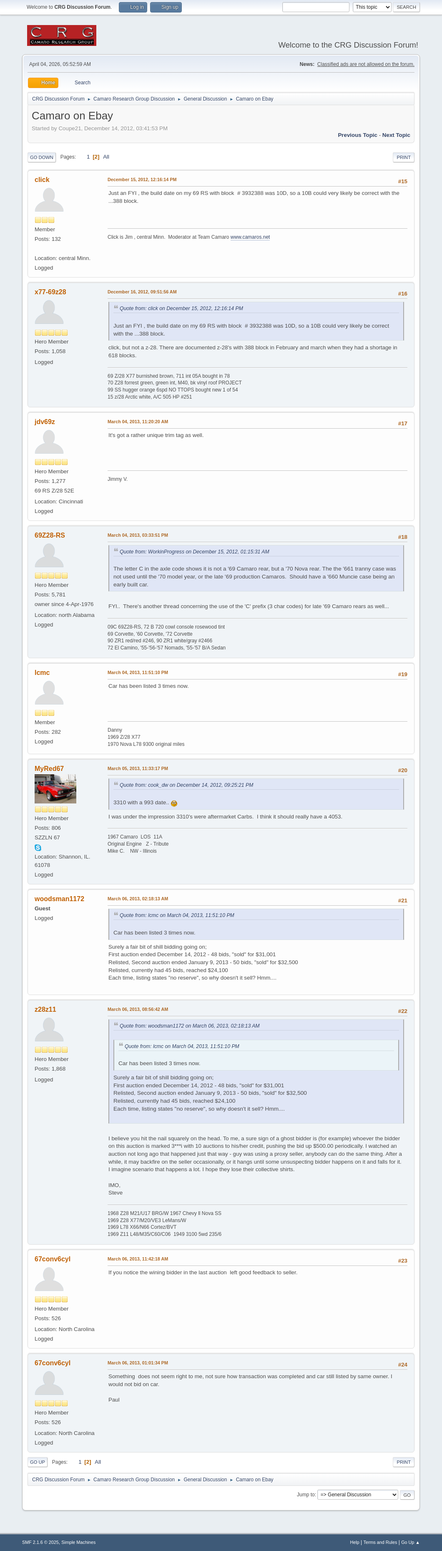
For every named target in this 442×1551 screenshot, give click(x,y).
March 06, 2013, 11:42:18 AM (138, 1258)
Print (404, 157)
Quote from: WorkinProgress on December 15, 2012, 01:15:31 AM (194, 552)
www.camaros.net (250, 237)
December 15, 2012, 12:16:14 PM (142, 179)
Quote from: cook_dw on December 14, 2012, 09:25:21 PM (186, 785)
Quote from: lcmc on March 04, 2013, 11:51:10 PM (177, 915)
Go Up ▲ (410, 1542)
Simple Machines (78, 1542)
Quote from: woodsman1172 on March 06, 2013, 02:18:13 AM (190, 1026)
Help (354, 1542)
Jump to (306, 1495)
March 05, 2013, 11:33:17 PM (138, 768)
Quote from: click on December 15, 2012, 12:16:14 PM (181, 308)
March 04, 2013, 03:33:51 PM (138, 535)
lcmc (42, 672)
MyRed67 (49, 768)
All (106, 157)
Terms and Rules (380, 1542)
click (42, 179)
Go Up (37, 1462)
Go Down (41, 157)
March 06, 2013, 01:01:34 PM (138, 1362)
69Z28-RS (50, 535)
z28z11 (45, 1009)
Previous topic (357, 135)
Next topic (396, 135)
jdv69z (45, 421)
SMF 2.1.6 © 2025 (40, 1542)
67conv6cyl (52, 1259)
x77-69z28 (50, 292)
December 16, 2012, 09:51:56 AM (142, 291)
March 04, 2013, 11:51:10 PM (138, 672)
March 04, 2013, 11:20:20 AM (138, 421)
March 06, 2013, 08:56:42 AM (138, 1009)
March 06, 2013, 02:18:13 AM (138, 898)
